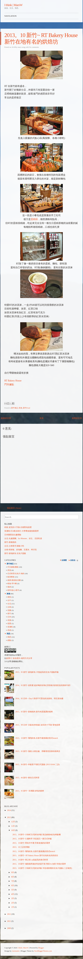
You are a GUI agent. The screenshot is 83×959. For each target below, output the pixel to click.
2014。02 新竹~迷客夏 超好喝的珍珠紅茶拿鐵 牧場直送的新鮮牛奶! (43, 685)
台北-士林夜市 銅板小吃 (14, 546)
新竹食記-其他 (16, 408)
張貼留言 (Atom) (14, 508)
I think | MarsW (13, 5)
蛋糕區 (34, 219)
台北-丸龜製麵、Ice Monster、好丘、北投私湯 (23, 538)
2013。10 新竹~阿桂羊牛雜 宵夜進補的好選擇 (31, 843)
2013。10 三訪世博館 (21, 847)
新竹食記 (10, 564)
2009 (9, 928)
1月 (12, 907)
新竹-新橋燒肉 (10, 542)
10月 (13, 830)
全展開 (64, 560)
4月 (12, 894)
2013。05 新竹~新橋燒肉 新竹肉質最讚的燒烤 (34, 712)
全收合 (72, 560)
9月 (12, 872)
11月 (13, 826)
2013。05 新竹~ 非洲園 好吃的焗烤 (29, 791)
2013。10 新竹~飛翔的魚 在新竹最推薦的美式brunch (36, 738)
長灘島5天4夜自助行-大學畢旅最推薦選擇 (21, 531)
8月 (12, 877)
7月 (12, 881)
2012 (9, 914)
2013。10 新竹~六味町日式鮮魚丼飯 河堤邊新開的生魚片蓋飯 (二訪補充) (42, 868)
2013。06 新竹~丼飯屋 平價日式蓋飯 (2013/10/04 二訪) (37, 764)
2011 (9, 921)
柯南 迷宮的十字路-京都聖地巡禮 (18, 527)
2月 (12, 903)
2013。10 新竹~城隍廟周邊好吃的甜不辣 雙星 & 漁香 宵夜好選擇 (39, 864)
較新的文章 (6, 418)
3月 (12, 898)
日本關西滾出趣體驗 (12, 535)
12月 (13, 822)
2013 (9, 817)
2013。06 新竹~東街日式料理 (27, 778)
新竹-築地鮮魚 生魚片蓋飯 (15, 553)
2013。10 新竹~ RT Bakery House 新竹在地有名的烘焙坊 (35, 856)
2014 (9, 810)
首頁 (41, 418)
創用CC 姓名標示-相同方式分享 (19, 658)
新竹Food (26, 408)
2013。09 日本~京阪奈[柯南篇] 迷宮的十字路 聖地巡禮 (37, 725)
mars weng (21, 47)
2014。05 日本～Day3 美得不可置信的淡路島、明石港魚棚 (39, 699)
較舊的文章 (77, 418)
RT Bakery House (13, 380)
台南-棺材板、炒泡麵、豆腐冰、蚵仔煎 (20, 550)
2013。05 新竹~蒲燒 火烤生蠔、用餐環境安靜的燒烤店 (37, 751)
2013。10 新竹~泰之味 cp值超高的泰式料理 (30, 860)
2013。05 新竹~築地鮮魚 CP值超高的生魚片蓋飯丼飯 (37, 672)
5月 (12, 890)
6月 (12, 886)
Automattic (16, 951)
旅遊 (8, 594)
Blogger (41, 948)
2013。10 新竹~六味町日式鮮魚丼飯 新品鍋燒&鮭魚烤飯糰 (37, 835)
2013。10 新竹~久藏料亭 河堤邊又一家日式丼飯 (32, 839)
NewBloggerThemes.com (43, 951)
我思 (8, 634)
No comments (34, 47)
